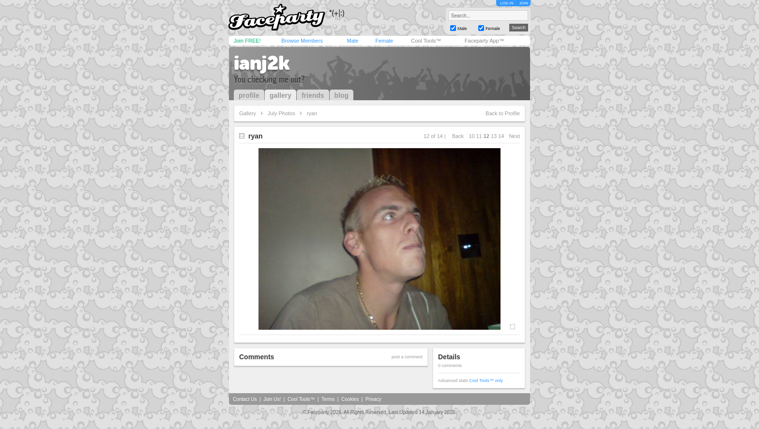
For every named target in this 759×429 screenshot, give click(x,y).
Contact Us (245, 399)
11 (479, 136)
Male (352, 41)
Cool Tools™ (426, 41)
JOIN (523, 3)
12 (486, 136)
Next (514, 136)
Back (458, 136)
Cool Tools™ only (486, 380)
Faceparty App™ (484, 41)
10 (471, 136)
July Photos (281, 113)
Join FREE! (247, 41)
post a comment (407, 356)
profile (249, 95)
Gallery (247, 113)
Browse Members (302, 41)
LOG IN (506, 3)
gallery (280, 95)
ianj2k (262, 63)
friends (313, 95)
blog (341, 95)
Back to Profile (503, 113)
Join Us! (272, 399)
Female (384, 41)
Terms (327, 399)
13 (494, 136)
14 (501, 136)
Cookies (350, 399)
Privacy (373, 399)
